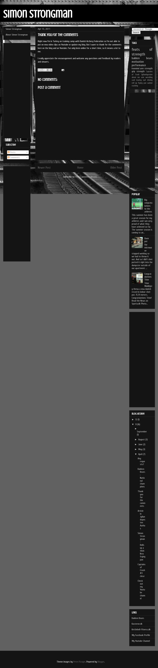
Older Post (116, 167)
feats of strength (142, 52)
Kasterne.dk (137, 623)
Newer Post (44, 167)
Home (80, 167)
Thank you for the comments (141, 498)
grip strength (138, 71)
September (142, 431)
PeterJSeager (79, 661)
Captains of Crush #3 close (141, 570)
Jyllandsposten (146, 75)
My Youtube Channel (141, 641)
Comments (14, 157)
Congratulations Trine (148, 276)
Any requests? (141, 461)
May (140, 449)
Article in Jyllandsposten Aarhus (141, 520)
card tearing (137, 80)
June (140, 444)
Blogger (101, 661)
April (140, 454)
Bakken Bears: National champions (141, 478)
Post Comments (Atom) (86, 176)
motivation (138, 61)
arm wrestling (146, 77)
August (141, 439)
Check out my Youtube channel (141, 590)
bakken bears (142, 58)
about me (136, 77)
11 (136, 424)
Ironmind (135, 68)
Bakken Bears (138, 618)
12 (136, 419)
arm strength (146, 68)
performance (139, 65)
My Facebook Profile (141, 635)
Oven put (146, 240)
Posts (11, 152)
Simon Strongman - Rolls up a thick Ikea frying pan (141, 546)
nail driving (147, 80)
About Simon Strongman (17, 34)
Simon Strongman (37, 14)
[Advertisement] (17, 90)
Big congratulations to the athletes (148, 206)
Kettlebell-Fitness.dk (141, 629)
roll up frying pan (139, 83)
